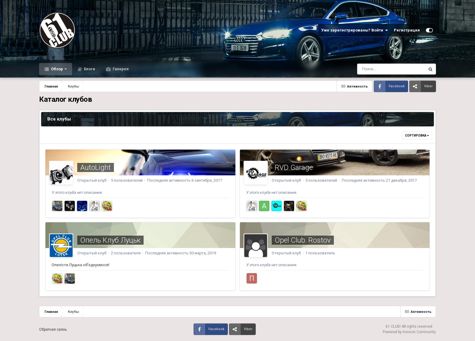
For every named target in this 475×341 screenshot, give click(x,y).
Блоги (89, 69)
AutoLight (95, 167)
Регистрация (407, 30)
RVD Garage (294, 167)
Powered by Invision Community (409, 332)
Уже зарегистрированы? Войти (354, 30)
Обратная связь (53, 329)
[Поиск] (379, 69)
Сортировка (417, 135)
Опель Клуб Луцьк (110, 240)
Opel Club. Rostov (303, 240)
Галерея (120, 69)
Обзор (57, 69)
